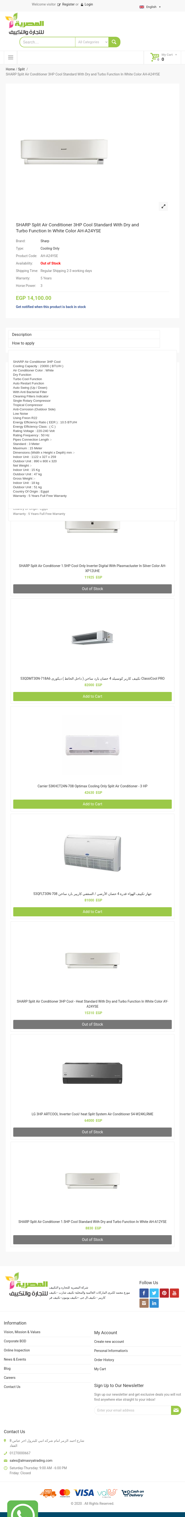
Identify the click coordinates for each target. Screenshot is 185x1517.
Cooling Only (49, 248)
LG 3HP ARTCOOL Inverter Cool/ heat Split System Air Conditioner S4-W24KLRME (92, 1114)
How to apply (23, 343)
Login (86, 4)
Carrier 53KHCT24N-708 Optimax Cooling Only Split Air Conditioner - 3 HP (92, 786)
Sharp (44, 241)
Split (22, 69)
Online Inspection (17, 1350)
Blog (7, 1368)
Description (22, 334)
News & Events (15, 1359)
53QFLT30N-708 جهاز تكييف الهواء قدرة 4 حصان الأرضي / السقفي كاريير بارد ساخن (92, 894)
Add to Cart (92, 696)
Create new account (109, 1342)
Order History (104, 1360)
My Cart (100, 1369)
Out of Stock (92, 588)
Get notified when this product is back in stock (51, 307)
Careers (9, 1378)
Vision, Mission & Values (22, 1332)
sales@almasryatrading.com (31, 1460)
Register (66, 4)
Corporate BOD (15, 1341)
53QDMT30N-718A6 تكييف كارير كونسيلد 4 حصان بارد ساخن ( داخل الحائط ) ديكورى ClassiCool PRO (92, 678)
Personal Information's (111, 1351)
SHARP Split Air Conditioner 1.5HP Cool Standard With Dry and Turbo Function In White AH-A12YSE (93, 1222)
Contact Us (12, 1387)
